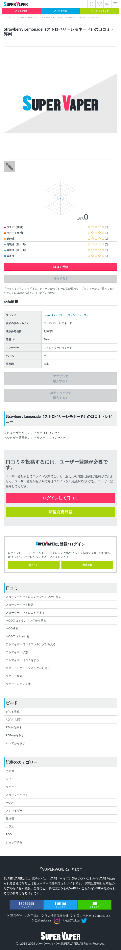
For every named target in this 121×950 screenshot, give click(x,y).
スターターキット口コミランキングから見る (33, 596)
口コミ (38, 17)
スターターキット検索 (20, 604)
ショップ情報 (14, 842)
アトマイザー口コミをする (22, 660)
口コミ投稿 (21, 11)
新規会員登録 (60, 512)
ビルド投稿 (60, 11)
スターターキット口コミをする (25, 612)
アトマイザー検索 (17, 652)
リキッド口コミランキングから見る (28, 668)
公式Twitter (76, 921)
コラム (10, 826)
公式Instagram (47, 921)
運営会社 (16, 915)
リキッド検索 (14, 676)
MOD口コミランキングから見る (26, 620)
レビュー (11, 779)
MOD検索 (12, 628)
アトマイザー (14, 810)
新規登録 (87, 564)
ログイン (33, 564)
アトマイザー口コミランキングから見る (31, 644)
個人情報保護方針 (56, 915)
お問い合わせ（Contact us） (92, 915)
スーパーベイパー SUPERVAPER (18, 17)
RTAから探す (14, 727)
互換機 (10, 818)
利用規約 (33, 915)
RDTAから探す (15, 735)
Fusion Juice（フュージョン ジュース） (66, 315)
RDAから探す (14, 719)
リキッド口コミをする (20, 683)
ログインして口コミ (60, 497)
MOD (9, 802)
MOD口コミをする (17, 636)
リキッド (48, 17)
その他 (10, 771)
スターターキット (17, 794)
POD (9, 834)
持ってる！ (60, 278)
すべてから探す (15, 743)
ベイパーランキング (100, 11)
